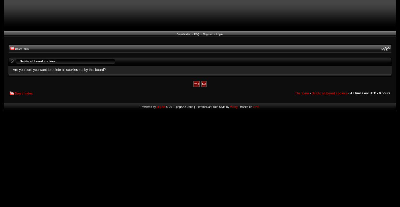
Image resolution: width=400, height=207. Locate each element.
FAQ (196, 34)
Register (208, 34)
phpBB (161, 106)
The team (302, 93)
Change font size (385, 49)
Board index (183, 34)
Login (219, 34)
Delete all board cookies (330, 93)
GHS (256, 106)
